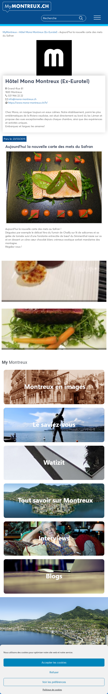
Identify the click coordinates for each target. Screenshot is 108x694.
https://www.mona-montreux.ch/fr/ (28, 102)
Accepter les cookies (54, 662)
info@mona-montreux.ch (22, 99)
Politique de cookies (52, 689)
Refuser (54, 672)
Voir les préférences (54, 682)
